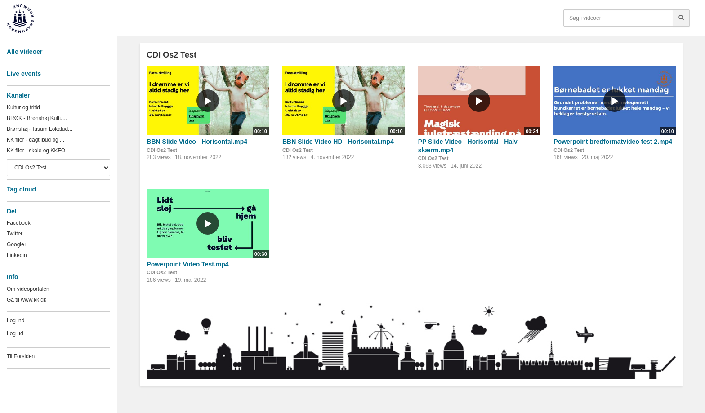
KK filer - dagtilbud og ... (35, 140)
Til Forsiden (21, 356)
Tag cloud (21, 189)
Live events (24, 73)
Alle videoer (24, 51)
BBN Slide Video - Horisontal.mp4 (197, 141)
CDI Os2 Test (162, 150)
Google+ (17, 244)
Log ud (15, 333)
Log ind (15, 320)
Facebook (19, 223)
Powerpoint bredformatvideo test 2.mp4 (612, 141)
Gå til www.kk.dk (26, 300)
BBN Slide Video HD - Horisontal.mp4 (338, 141)
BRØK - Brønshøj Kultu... (37, 118)
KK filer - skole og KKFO (36, 150)
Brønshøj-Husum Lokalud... (39, 129)
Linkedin (17, 255)
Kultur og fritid (23, 107)
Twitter (14, 234)
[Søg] (681, 18)
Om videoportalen (28, 289)
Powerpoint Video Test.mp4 (187, 264)
